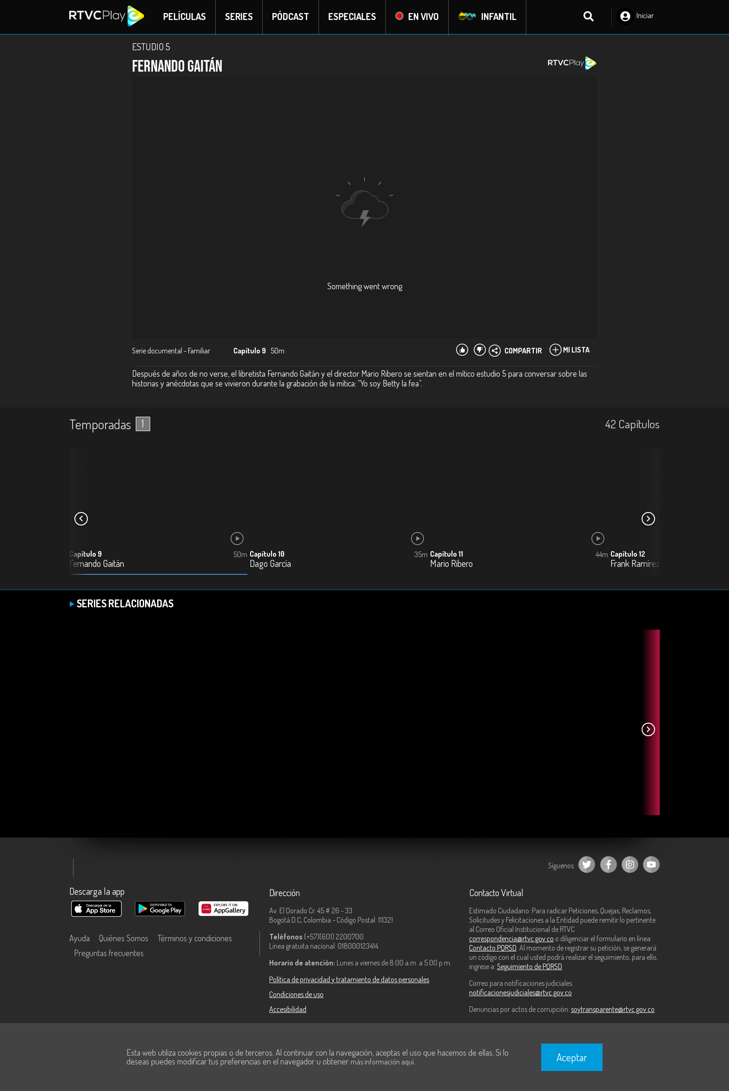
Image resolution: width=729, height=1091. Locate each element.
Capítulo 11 (446, 554)
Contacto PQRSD (493, 948)
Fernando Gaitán (96, 564)
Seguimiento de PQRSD (529, 967)
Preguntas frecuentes (109, 954)
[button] (648, 520)
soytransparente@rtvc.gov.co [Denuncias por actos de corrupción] (613, 1010)
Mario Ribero (451, 564)
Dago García (270, 564)
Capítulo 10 (267, 554)
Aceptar (572, 1057)
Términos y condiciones (195, 939)
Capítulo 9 (85, 554)
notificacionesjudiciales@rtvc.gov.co (520, 993)
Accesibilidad (287, 1010)
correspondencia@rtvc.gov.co (511, 939)
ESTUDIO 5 (151, 47)
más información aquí (382, 1061)
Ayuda (79, 939)
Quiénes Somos (123, 939)
